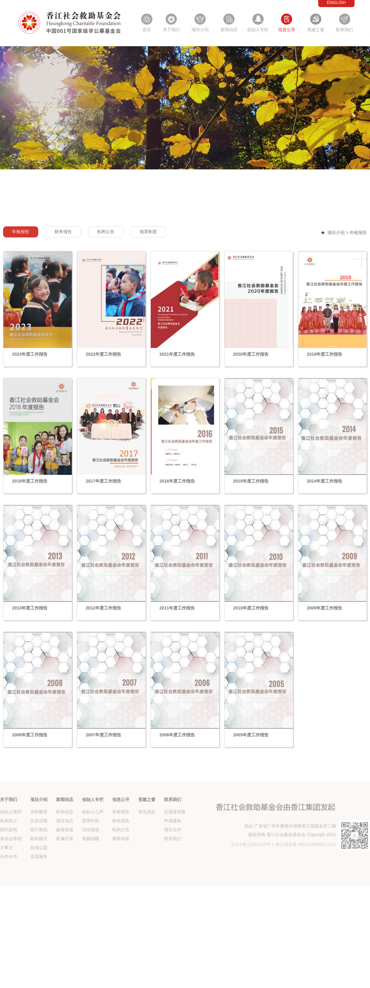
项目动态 (64, 849)
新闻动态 (229, 29)
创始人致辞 (11, 840)
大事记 (6, 875)
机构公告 (105, 278)
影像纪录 (64, 867)
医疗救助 (38, 858)
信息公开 (286, 29)
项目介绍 (200, 29)
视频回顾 (90, 867)
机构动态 (64, 840)
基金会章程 (11, 867)
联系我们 (344, 29)
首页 (146, 29)
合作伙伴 (8, 884)
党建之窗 (315, 29)
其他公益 (38, 875)
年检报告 (20, 278)
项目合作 (172, 858)
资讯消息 (146, 840)
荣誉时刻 (90, 849)
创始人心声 (93, 840)
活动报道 (90, 858)
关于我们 (171, 29)
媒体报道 (64, 858)
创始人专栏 (258, 29)
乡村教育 (38, 840)
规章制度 (148, 278)
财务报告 (63, 278)
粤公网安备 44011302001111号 (305, 872)
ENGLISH (336, 2)
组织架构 (8, 858)
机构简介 (8, 849)
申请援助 (172, 849)
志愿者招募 (175, 840)
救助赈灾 (38, 867)
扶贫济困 (38, 849)
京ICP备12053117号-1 (252, 872)
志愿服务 (38, 884)
